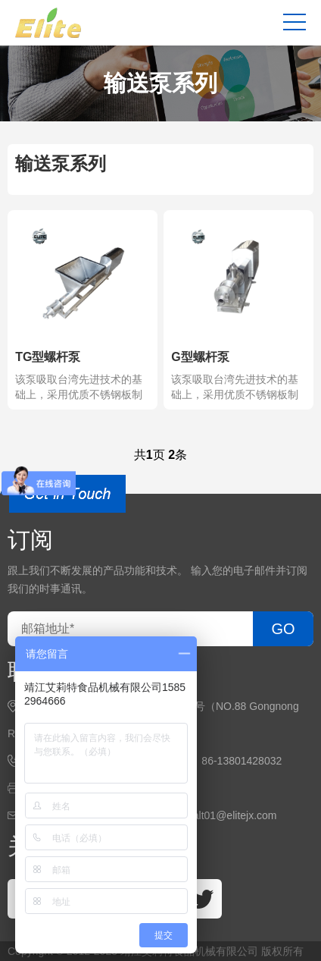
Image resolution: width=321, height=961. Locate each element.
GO (283, 628)
